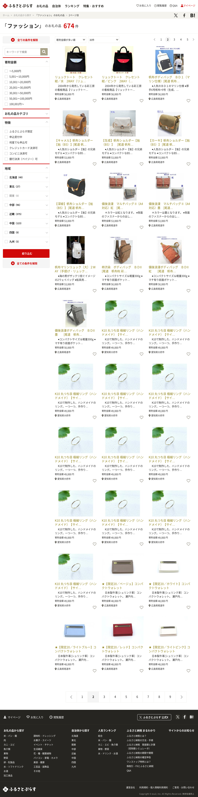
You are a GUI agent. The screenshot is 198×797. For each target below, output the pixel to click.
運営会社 (130, 787)
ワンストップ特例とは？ (139, 761)
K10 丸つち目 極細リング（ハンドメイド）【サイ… (123, 332)
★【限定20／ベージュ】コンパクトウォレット (122, 585)
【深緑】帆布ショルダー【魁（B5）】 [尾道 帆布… (74, 205)
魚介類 (7, 749)
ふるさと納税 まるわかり (141, 730)
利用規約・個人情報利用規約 (153, 787)
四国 (74, 762)
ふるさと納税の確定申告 (139, 757)
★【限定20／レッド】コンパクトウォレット (122, 649)
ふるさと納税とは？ (136, 736)
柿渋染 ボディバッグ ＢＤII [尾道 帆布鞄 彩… (123, 269)
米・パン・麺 (10, 736)
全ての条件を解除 (27, 40)
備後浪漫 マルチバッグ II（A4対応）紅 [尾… (122, 205)
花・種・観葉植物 (42, 753)
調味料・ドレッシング (45, 736)
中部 (74, 749)
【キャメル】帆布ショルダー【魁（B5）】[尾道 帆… (74, 142)
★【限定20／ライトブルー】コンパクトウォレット (75, 649)
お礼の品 (42, 6)
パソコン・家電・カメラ (46, 758)
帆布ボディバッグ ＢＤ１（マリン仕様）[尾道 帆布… (169, 79)
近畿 (74, 753)
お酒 (6, 771)
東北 (74, 740)
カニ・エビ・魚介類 (108, 744)
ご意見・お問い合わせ (183, 787)
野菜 (6, 758)
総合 (100, 736)
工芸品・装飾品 (41, 766)
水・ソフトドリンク (13, 766)
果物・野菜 (103, 749)
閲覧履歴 (59, 717)
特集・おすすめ (93, 6)
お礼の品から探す (14, 730)
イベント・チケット (43, 744)
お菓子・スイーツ (42, 740)
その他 (37, 771)
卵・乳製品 (9, 762)
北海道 (75, 736)
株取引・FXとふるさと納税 (140, 766)
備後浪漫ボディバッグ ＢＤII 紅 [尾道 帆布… (170, 269)
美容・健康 (39, 762)
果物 (6, 753)
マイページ (14, 717)
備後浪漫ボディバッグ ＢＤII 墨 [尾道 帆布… (76, 332)
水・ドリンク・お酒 (108, 753)
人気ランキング (107, 730)
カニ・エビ (9, 744)
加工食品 (8, 775)
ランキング (72, 6)
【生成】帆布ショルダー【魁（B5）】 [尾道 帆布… (121, 142)
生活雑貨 (38, 749)
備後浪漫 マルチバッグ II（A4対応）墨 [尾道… (169, 205)
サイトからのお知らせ (181, 730)
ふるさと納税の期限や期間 (140, 753)
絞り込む (27, 253)
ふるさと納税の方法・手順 (140, 740)
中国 (74, 758)
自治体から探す (80, 730)
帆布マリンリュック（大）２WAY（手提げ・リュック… (75, 269)
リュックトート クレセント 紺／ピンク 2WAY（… (122, 79)
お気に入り (37, 717)
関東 (74, 744)
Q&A (129, 770)
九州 (74, 766)
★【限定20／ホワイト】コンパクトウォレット (169, 585)
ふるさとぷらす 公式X (155, 717)
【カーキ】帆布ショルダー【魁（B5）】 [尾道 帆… (169, 142)
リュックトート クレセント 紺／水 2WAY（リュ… (75, 79)
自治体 (56, 6)
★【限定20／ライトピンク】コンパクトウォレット (169, 649)
